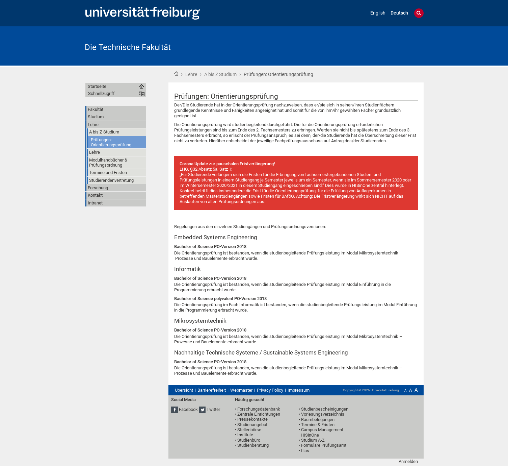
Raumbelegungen (318, 419)
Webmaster (241, 390)
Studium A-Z (313, 440)
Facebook (188, 409)
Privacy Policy (270, 390)
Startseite (176, 73)
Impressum (299, 390)
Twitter (213, 409)
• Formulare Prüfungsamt (322, 445)
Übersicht (184, 390)
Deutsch (399, 13)
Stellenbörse (249, 429)
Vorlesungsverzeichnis (322, 414)
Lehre (191, 74)
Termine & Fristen (318, 424)
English (377, 13)
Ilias (305, 450)
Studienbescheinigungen (324, 409)
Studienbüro (248, 440)
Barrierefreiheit (211, 390)
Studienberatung (253, 445)
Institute (245, 434)
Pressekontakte (252, 419)
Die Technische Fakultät (128, 47)
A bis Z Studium (220, 74)
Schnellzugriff (101, 93)
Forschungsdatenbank (258, 409)
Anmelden (408, 461)
